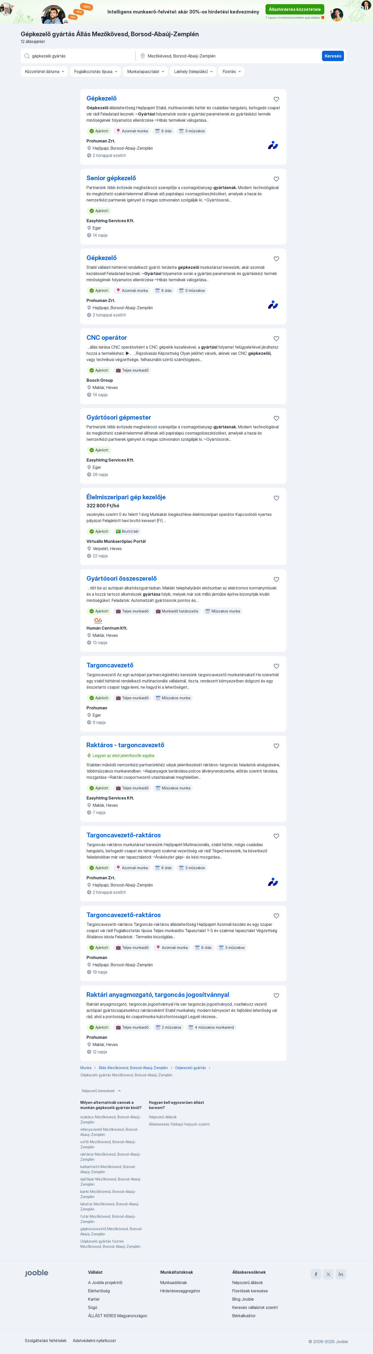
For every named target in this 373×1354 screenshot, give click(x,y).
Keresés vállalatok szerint (255, 1307)
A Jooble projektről (105, 1282)
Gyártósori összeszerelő (122, 578)
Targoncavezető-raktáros (124, 835)
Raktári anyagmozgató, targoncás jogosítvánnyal (158, 994)
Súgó (92, 1307)
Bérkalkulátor (244, 1315)
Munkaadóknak (173, 1282)
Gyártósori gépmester (119, 417)
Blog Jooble (243, 1299)
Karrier (94, 1299)
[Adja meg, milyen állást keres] (78, 56)
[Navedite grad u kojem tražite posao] (193, 56)
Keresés (333, 56)
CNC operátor (107, 337)
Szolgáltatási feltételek (46, 1340)
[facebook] (316, 1274)
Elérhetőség (99, 1290)
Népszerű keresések (102, 1090)
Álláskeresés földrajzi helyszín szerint (179, 1124)
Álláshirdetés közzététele (295, 9)
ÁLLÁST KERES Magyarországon (117, 1315)
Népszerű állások (163, 1117)
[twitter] (328, 1274)
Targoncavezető (110, 665)
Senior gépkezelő (111, 178)
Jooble (342, 1341)
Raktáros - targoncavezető (125, 745)
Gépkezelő (102, 98)
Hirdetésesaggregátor (180, 1290)
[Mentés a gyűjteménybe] (276, 99)
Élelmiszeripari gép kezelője (126, 497)
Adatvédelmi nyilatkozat (94, 1340)
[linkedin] (341, 1274)
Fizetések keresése (250, 1290)
